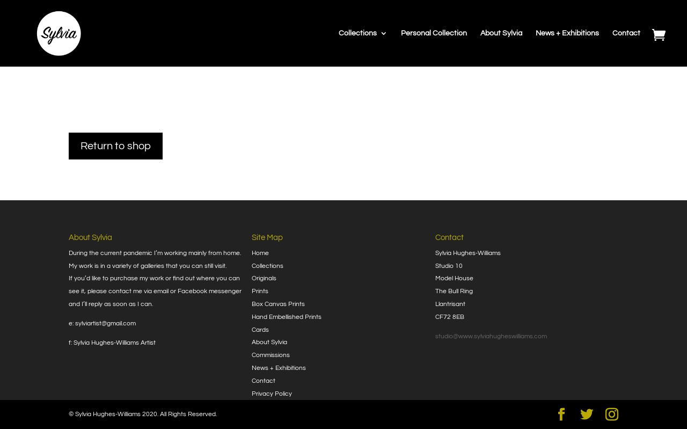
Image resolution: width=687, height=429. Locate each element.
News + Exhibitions (567, 33)
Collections (358, 33)
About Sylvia (501, 33)
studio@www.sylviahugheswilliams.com (491, 336)
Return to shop (116, 146)
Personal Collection (434, 33)
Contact (626, 33)
